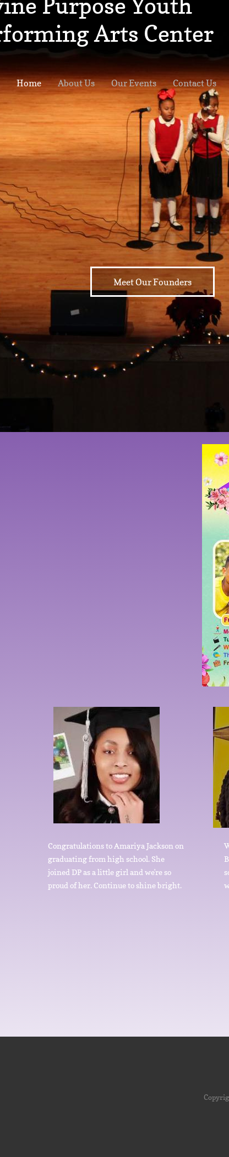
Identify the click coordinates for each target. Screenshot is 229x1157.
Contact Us (194, 82)
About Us (76, 82)
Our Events (133, 82)
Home (29, 82)
